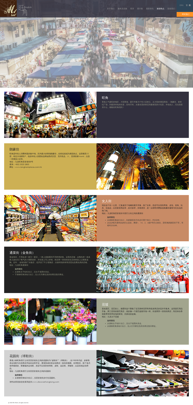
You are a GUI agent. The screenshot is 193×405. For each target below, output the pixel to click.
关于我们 (110, 9)
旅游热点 (160, 9)
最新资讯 (150, 9)
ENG (182, 5)
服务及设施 (122, 9)
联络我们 (171, 9)
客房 (132, 9)
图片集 (140, 9)
